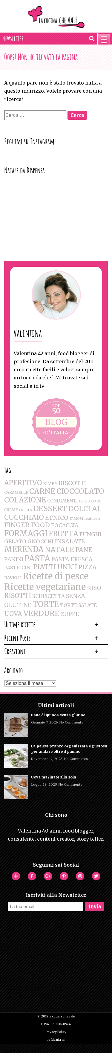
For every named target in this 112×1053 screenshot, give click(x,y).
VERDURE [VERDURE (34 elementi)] (41, 613)
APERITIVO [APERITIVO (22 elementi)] (23, 483)
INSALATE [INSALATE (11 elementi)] (70, 541)
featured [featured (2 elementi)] (92, 518)
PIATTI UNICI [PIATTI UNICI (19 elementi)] (55, 567)
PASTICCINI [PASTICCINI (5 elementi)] (18, 568)
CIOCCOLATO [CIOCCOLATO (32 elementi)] (80, 491)
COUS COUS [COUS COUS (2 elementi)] (90, 501)
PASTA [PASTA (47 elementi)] (37, 558)
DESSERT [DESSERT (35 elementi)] (50, 508)
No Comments (71, 722)
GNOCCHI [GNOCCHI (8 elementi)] (40, 541)
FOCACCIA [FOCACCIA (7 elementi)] (64, 525)
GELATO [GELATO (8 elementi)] (15, 541)
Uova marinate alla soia (53, 777)
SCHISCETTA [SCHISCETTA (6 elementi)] (48, 596)
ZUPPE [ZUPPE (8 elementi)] (70, 614)
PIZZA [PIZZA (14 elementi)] (87, 567)
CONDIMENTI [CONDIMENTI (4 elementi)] (62, 501)
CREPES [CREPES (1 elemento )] (25, 510)
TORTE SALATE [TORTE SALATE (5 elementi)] (78, 605)
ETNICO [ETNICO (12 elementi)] (56, 517)
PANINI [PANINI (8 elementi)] (13, 559)
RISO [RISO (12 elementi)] (94, 587)
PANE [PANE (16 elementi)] (83, 550)
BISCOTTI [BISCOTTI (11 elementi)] (73, 483)
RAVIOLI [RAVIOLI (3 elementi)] (13, 577)
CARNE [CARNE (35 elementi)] (42, 491)
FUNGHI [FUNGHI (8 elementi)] (90, 534)
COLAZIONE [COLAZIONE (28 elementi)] (25, 500)
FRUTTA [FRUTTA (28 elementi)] (63, 533)
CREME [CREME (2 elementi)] (11, 510)
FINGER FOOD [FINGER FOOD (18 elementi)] (27, 525)
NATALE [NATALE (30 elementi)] (59, 549)
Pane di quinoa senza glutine (58, 715)
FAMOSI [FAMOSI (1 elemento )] (76, 519)
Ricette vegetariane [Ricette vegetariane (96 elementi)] (45, 586)
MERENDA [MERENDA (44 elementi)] (24, 549)
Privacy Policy (56, 1032)
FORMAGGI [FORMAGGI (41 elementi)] (25, 533)
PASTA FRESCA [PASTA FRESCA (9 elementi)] (72, 559)
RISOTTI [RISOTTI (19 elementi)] (17, 596)
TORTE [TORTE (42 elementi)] (46, 604)
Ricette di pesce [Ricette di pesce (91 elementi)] (55, 576)
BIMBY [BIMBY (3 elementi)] (50, 483)
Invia (94, 906)
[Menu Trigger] (104, 40)
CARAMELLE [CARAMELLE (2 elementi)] (16, 492)
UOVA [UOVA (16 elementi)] (13, 614)
